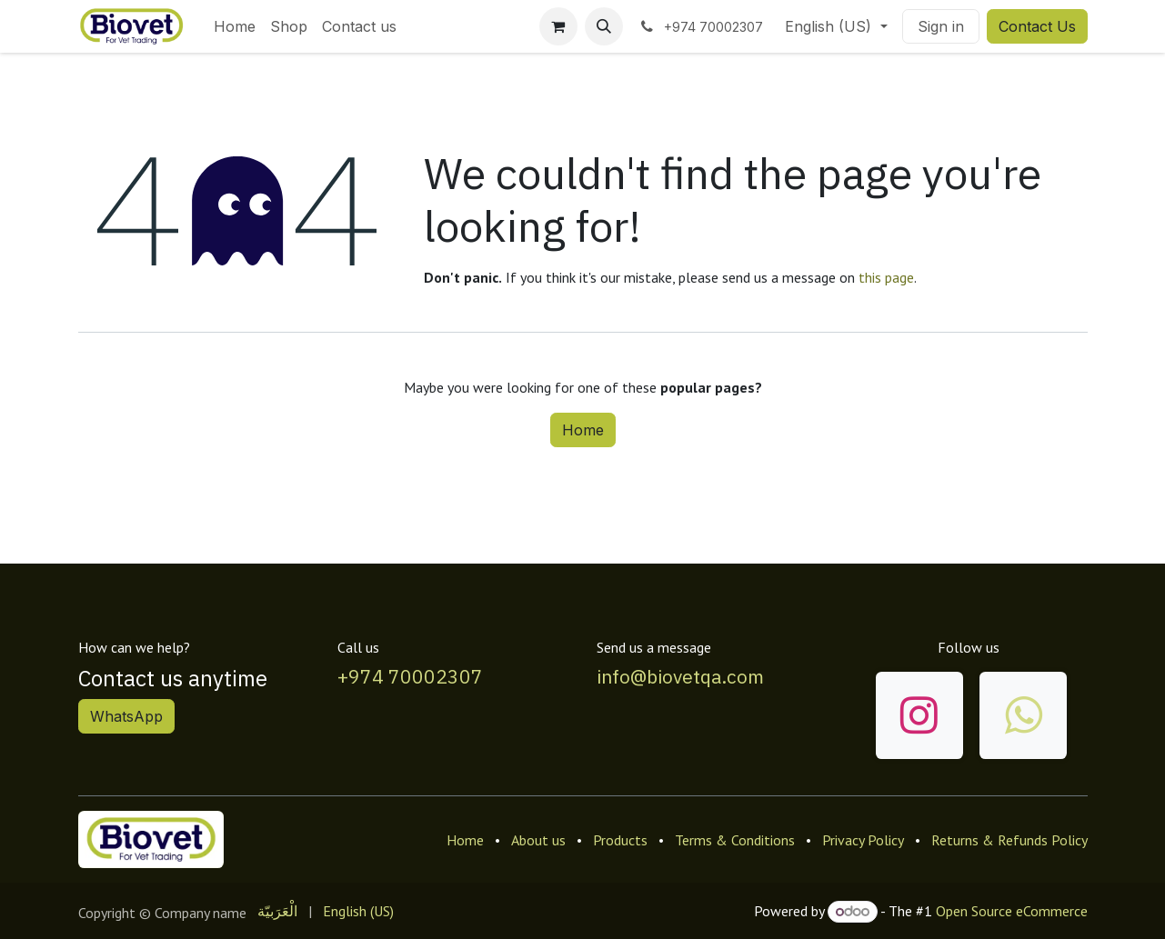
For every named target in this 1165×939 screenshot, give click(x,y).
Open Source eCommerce (1012, 911)
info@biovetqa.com (680, 676)
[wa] (1023, 715)
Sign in (941, 26)
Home (583, 430)
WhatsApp (126, 716)
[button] (604, 26)
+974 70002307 (410, 676)
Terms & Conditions (735, 840)
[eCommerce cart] (558, 26)
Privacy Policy (863, 840)
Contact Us (1037, 26)
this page (886, 277)
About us (538, 840)
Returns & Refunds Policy (1009, 840)
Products (620, 840)
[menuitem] (234, 26)
